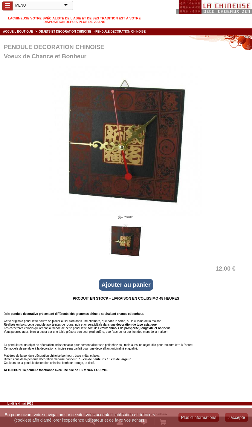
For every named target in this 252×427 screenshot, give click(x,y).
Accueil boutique (18, 31)
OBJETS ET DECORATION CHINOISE (65, 31)
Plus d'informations (198, 417)
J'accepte (236, 417)
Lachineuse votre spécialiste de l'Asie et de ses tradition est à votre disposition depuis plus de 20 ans (74, 20)
